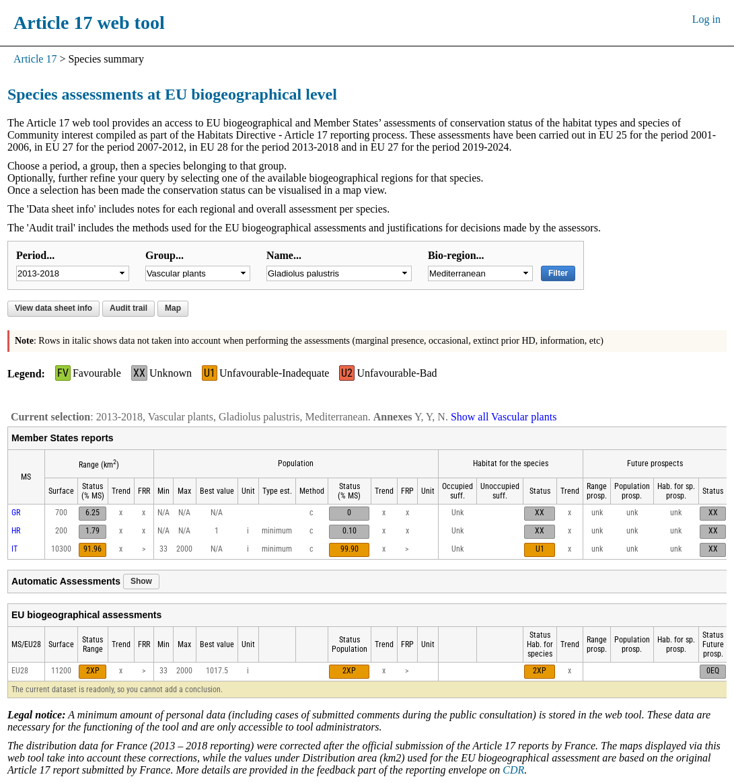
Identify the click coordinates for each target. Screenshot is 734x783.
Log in (706, 19)
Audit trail (128, 308)
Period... (35, 255)
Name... (283, 255)
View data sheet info (53, 308)
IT (14, 549)
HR (15, 530)
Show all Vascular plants (503, 416)
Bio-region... (456, 255)
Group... (164, 255)
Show (141, 581)
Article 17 (35, 59)
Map (173, 308)
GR (15, 512)
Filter (558, 273)
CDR (513, 770)
